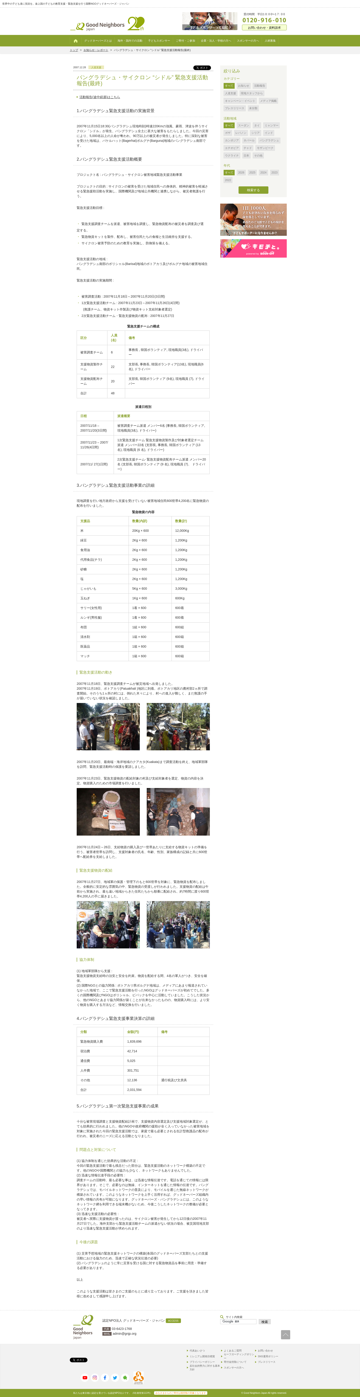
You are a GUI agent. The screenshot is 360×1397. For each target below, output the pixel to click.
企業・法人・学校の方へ (216, 40)
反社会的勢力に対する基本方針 (205, 1367)
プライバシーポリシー (202, 1361)
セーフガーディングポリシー (239, 1356)
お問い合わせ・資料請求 (264, 27)
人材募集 (270, 40)
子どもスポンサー (159, 40)
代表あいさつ (197, 1350)
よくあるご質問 (233, 1350)
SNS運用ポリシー (268, 1356)
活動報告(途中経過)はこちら (99, 97)
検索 (265, 1322)
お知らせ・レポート (96, 50)
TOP (285, 1334)
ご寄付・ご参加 (185, 40)
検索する (253, 190)
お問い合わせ (265, 1350)
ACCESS (173, 1320)
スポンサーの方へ (248, 40)
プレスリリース (267, 1361)
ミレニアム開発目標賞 (202, 1356)
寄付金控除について (235, 1361)
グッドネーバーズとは (98, 40)
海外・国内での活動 (130, 40)
